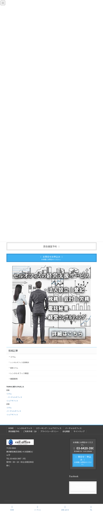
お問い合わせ (65, 508)
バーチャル (37, 508)
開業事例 (14, 378)
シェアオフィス (12, 400)
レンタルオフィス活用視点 (19, 362)
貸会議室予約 (13, 431)
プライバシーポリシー (49, 431)
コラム (13, 356)
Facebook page (83, 486)
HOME (11, 428)
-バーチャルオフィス (13, 411)
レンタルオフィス (24, 428)
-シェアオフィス (12, 414)
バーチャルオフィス (15, 397)
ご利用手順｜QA (30, 431)
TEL (91, 508)
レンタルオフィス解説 (19, 373)
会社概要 (66, 431)
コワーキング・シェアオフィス (48, 428)
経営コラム (14, 368)
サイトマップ (79, 431)
